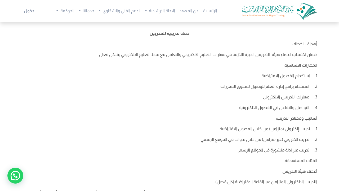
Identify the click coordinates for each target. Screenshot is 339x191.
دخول (29, 10)
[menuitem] (210, 11)
